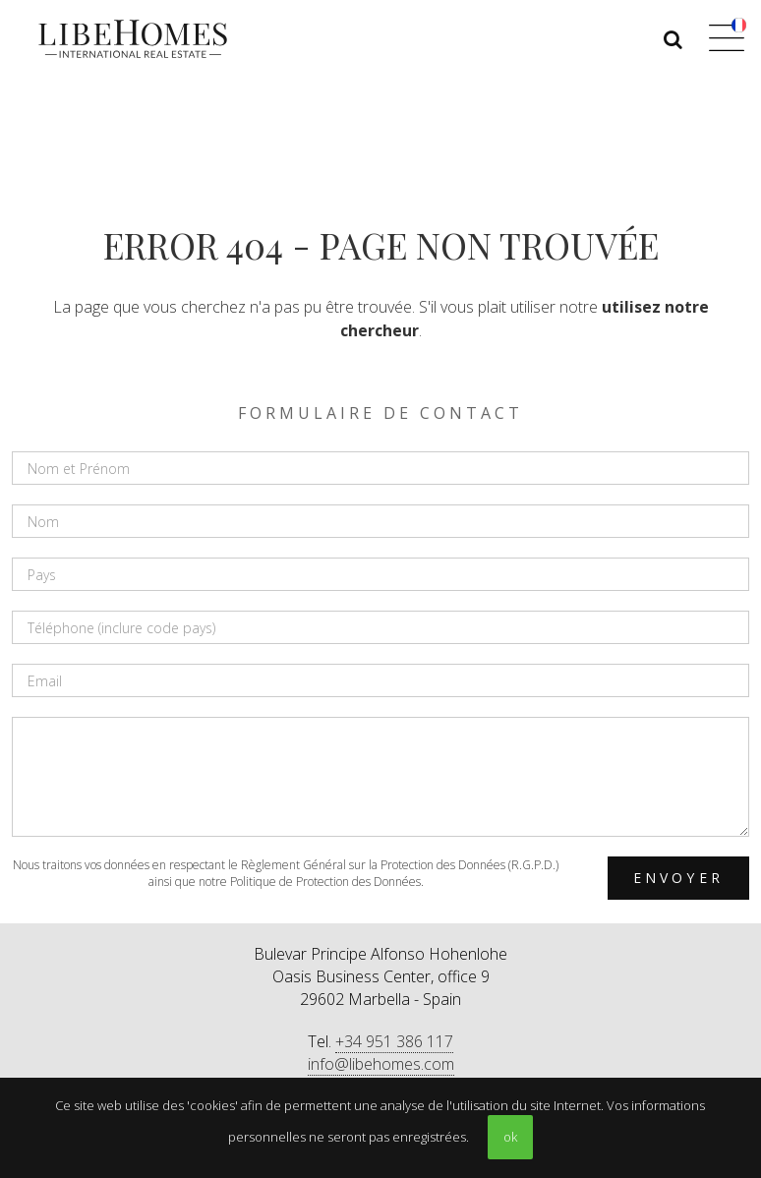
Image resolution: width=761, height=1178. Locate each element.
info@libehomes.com (381, 1064)
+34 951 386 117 (394, 1041)
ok (510, 1137)
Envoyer (678, 877)
